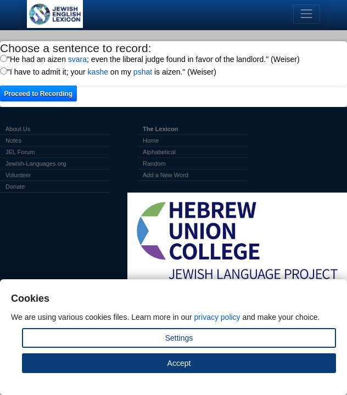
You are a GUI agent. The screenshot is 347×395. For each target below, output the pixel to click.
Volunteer (18, 175)
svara (77, 59)
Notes (13, 140)
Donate (15, 186)
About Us (17, 129)
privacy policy (217, 317)
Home (151, 140)
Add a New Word (165, 175)
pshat (142, 71)
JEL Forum (20, 152)
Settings (179, 338)
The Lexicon (160, 129)
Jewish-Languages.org (35, 163)
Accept (179, 363)
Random (154, 163)
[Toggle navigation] (306, 14)
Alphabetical (159, 152)
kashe (98, 71)
